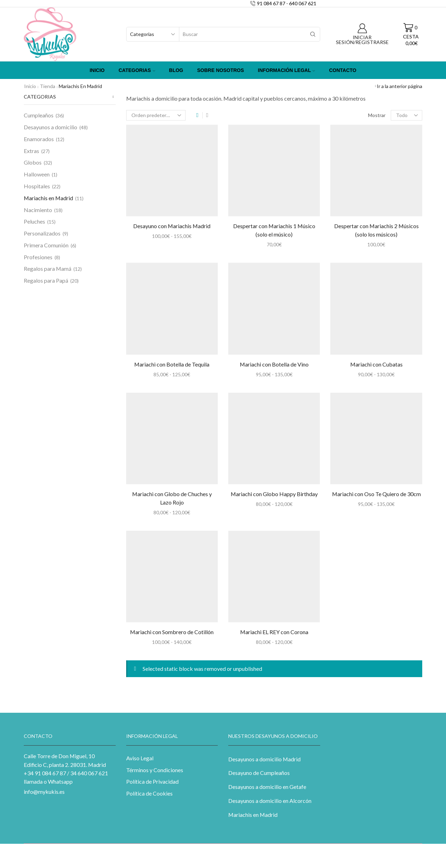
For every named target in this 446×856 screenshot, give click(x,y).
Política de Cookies (149, 793)
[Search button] (313, 34)
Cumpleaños (38, 115)
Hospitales (37, 186)
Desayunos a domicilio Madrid (264, 759)
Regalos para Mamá (47, 268)
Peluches (34, 221)
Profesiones (38, 257)
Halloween (37, 174)
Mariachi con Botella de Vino (274, 364)
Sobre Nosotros (220, 70)
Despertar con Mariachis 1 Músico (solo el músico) (274, 230)
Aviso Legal (139, 758)
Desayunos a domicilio (50, 127)
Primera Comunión (46, 245)
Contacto (342, 70)
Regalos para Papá (46, 280)
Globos (33, 162)
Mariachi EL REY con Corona (274, 632)
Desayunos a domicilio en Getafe (267, 786)
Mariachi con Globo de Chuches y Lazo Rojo (172, 498)
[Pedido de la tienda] (156, 115)
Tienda (47, 86)
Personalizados (42, 233)
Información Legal (286, 70)
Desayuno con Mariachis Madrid (171, 226)
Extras (31, 150)
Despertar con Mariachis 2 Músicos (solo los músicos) (376, 230)
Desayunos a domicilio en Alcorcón (269, 800)
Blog (176, 70)
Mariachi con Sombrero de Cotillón (172, 632)
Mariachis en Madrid (48, 198)
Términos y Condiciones (154, 770)
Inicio (97, 70)
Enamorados (39, 139)
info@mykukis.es (44, 791)
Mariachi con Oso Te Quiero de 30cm (376, 494)
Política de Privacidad (152, 781)
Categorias (136, 70)
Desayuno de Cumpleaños (259, 772)
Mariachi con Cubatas (376, 364)
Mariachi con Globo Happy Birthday (274, 494)
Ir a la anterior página (399, 86)
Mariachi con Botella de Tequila (171, 364)
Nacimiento (38, 209)
